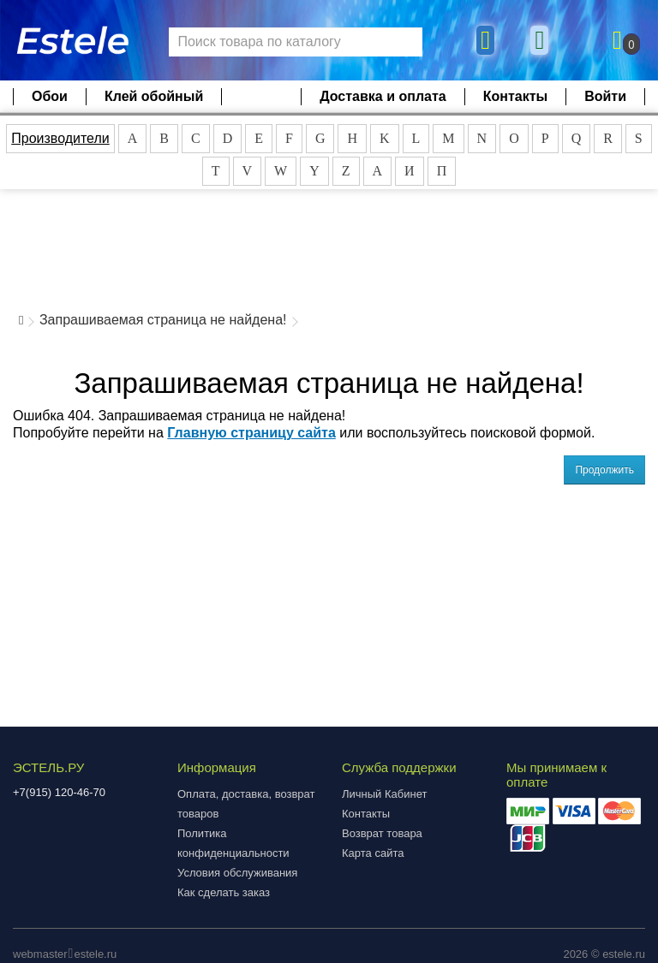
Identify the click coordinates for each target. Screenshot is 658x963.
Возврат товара (382, 833)
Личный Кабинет (384, 794)
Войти (605, 96)
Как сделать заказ (223, 892)
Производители (60, 138)
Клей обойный (154, 96)
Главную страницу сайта (251, 432)
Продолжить (604, 470)
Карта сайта (373, 853)
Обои (50, 96)
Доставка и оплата (383, 96)
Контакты (515, 96)
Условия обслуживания (237, 872)
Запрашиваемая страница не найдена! (163, 319)
